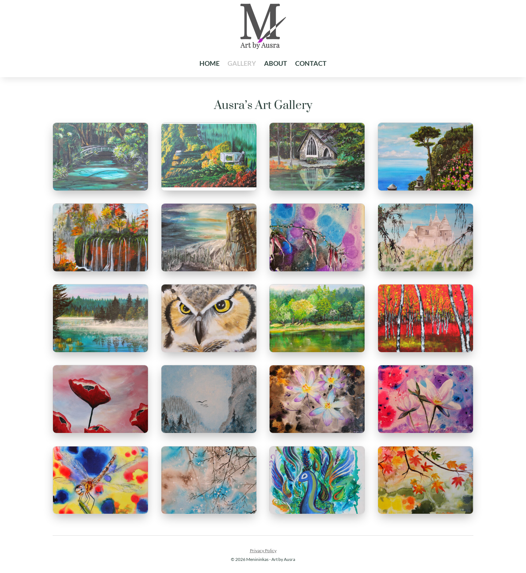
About (275, 63)
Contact (311, 63)
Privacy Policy (263, 550)
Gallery (242, 63)
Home (209, 63)
